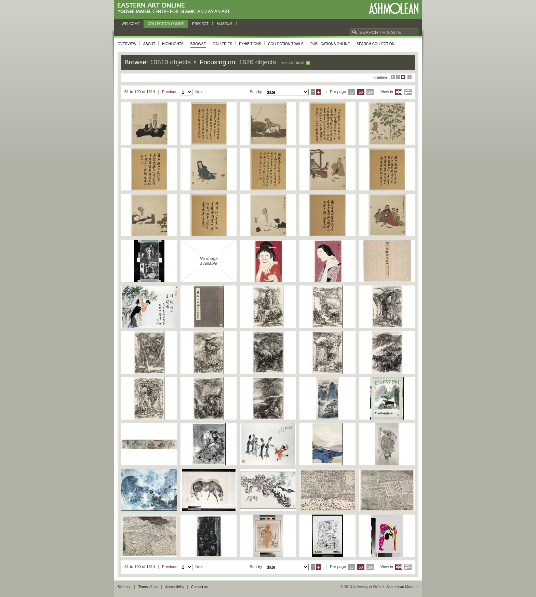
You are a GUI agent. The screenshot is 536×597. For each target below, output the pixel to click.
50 (361, 92)
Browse (198, 44)
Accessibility (174, 587)
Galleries (222, 44)
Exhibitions (250, 44)
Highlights (173, 44)
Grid (398, 92)
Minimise (398, 77)
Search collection (375, 44)
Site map (124, 587)
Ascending (313, 92)
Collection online (166, 24)
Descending (318, 92)
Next (199, 92)
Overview (127, 44)
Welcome (131, 24)
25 (352, 92)
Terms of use (148, 587)
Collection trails (286, 44)
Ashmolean (393, 8)
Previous (169, 92)
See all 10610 (292, 63)
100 (370, 92)
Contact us (199, 587)
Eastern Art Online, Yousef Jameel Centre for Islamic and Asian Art (175, 8)
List (408, 92)
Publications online (330, 44)
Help (409, 77)
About (149, 44)
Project (200, 24)
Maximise (393, 77)
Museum (224, 24)
